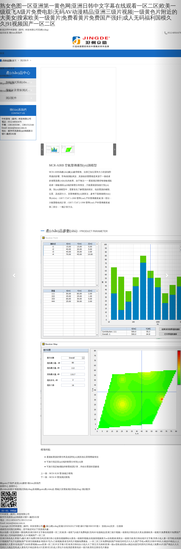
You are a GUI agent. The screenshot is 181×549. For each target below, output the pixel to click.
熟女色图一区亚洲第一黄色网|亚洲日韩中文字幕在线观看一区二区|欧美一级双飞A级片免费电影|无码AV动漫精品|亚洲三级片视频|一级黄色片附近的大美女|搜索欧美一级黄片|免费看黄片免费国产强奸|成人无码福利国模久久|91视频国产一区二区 (88, 15)
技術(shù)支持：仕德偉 (112, 526)
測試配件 (86, 489)
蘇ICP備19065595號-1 (90, 526)
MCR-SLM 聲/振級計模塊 (61, 473)
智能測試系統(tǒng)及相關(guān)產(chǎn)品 (34, 489)
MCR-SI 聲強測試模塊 (59, 477)
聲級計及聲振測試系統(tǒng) (68, 489)
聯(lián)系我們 (33, 483)
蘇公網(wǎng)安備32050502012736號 (61, 526)
